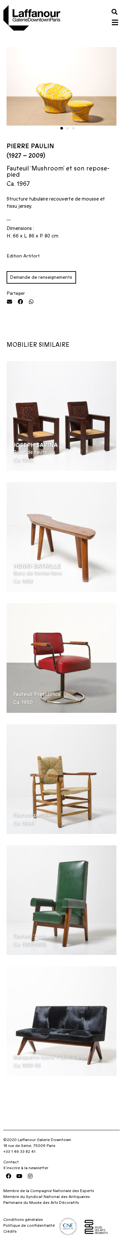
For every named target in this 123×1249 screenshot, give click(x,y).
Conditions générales (23, 1220)
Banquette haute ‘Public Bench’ (50, 1057)
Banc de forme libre (37, 573)
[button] (114, 11)
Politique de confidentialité (29, 1225)
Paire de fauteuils (34, 452)
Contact (11, 1162)
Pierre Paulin (30, 146)
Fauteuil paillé (30, 815)
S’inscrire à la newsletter (25, 1168)
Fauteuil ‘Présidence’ (37, 694)
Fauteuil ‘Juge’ (29, 936)
